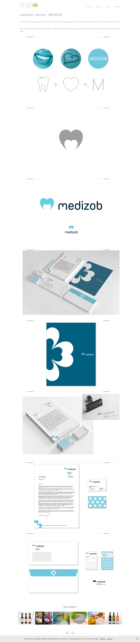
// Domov (89, 7)
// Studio (107, 7)
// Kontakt (98, 7)
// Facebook (117, 7)
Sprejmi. (103, 639)
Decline (109, 639)
